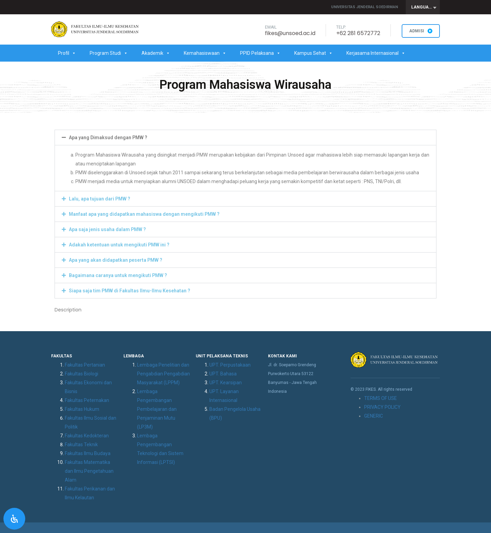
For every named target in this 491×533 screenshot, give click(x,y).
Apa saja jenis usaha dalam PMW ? (107, 229)
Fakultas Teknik (81, 444)
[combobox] (423, 7)
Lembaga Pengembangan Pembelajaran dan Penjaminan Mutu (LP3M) (157, 409)
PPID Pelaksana (260, 53)
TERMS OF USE (380, 398)
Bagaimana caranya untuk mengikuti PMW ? (118, 275)
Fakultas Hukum (82, 409)
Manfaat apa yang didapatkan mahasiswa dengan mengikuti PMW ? (144, 214)
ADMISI (420, 31)
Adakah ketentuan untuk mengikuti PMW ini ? (119, 244)
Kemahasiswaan (205, 53)
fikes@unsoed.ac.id (290, 33)
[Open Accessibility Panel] (14, 519)
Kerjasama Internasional (375, 53)
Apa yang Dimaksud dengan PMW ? (108, 137)
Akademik (156, 53)
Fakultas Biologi (81, 373)
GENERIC (373, 416)
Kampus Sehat (313, 53)
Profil (67, 53)
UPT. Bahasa (223, 373)
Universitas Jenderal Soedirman (364, 7)
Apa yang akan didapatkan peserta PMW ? (115, 260)
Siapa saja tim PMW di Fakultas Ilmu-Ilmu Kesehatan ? (129, 290)
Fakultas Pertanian (85, 365)
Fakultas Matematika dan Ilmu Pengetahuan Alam (89, 471)
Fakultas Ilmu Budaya (87, 453)
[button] (245, 137)
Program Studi (109, 53)
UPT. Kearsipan (225, 382)
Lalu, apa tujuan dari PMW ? (99, 198)
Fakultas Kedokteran (87, 435)
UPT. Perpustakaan (230, 365)
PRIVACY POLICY (382, 407)
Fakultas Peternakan (87, 400)
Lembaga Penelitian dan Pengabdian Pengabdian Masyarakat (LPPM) (163, 373)
